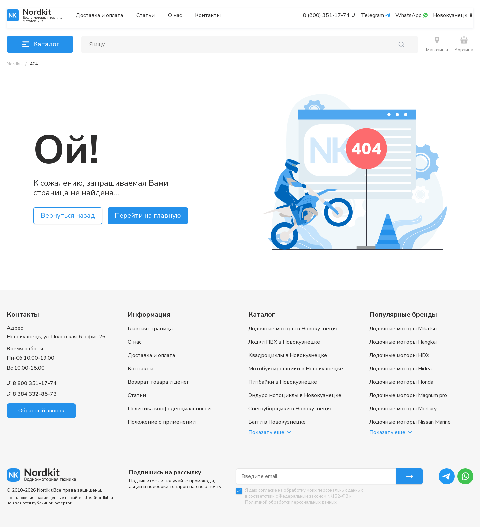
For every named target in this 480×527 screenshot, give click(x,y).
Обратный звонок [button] (41, 410)
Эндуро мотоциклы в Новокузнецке (294, 395)
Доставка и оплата (99, 15)
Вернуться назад (68, 215)
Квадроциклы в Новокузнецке (287, 355)
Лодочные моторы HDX (399, 355)
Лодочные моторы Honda (401, 382)
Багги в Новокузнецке (277, 422)
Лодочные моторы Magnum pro (408, 395)
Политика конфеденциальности (169, 408)
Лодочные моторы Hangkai (403, 342)
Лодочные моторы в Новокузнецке (293, 328)
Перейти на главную (148, 215)
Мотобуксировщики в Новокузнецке (295, 368)
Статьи (145, 15)
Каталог (40, 44)
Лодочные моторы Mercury (403, 408)
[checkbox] (239, 491)
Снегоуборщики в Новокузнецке (290, 408)
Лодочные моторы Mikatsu (403, 328)
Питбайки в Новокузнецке (282, 382)
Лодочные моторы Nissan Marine (410, 422)
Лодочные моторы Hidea (400, 368)
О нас (175, 15)
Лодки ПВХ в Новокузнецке (284, 342)
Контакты (208, 15)
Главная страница (150, 328)
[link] (34, 64)
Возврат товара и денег (158, 382)
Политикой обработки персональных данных (291, 502)
